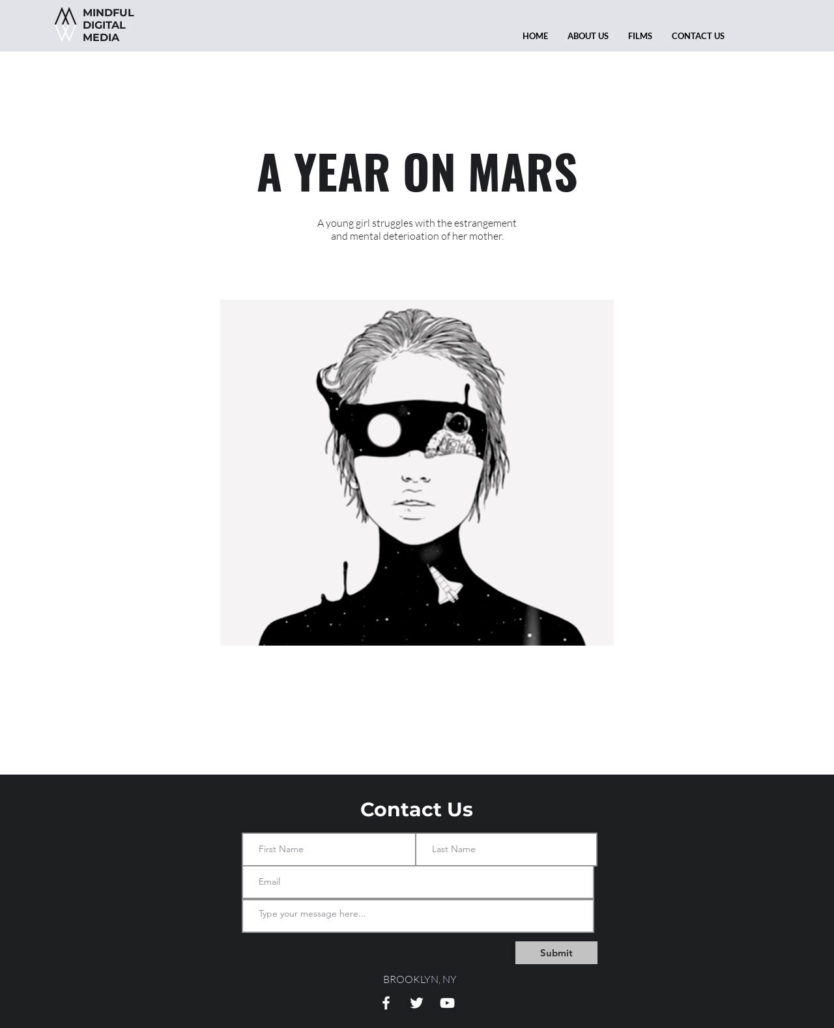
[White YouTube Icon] (447, 1003)
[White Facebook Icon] (386, 1003)
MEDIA (101, 37)
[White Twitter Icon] (416, 1003)
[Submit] (556, 952)
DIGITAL (119, 25)
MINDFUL (108, 13)
